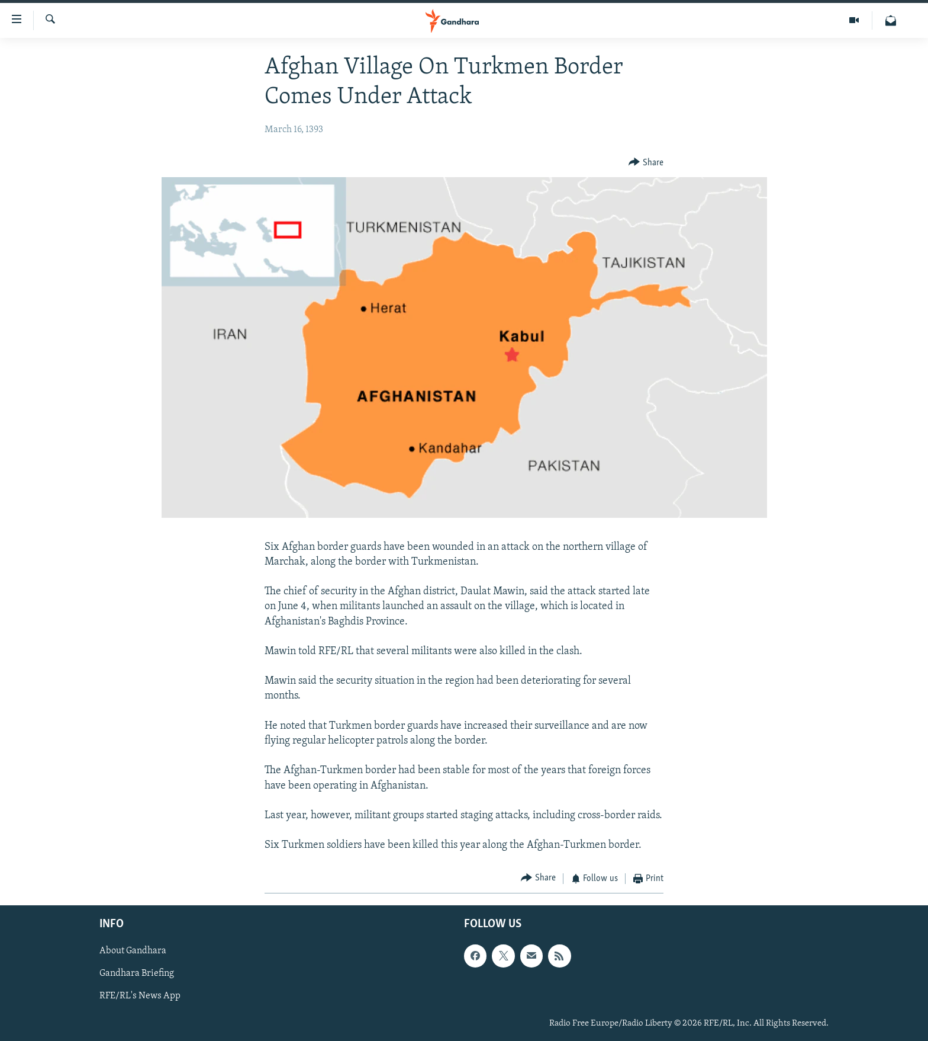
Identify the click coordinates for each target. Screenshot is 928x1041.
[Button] (646, 162)
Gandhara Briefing (136, 974)
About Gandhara (132, 951)
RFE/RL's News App (140, 996)
